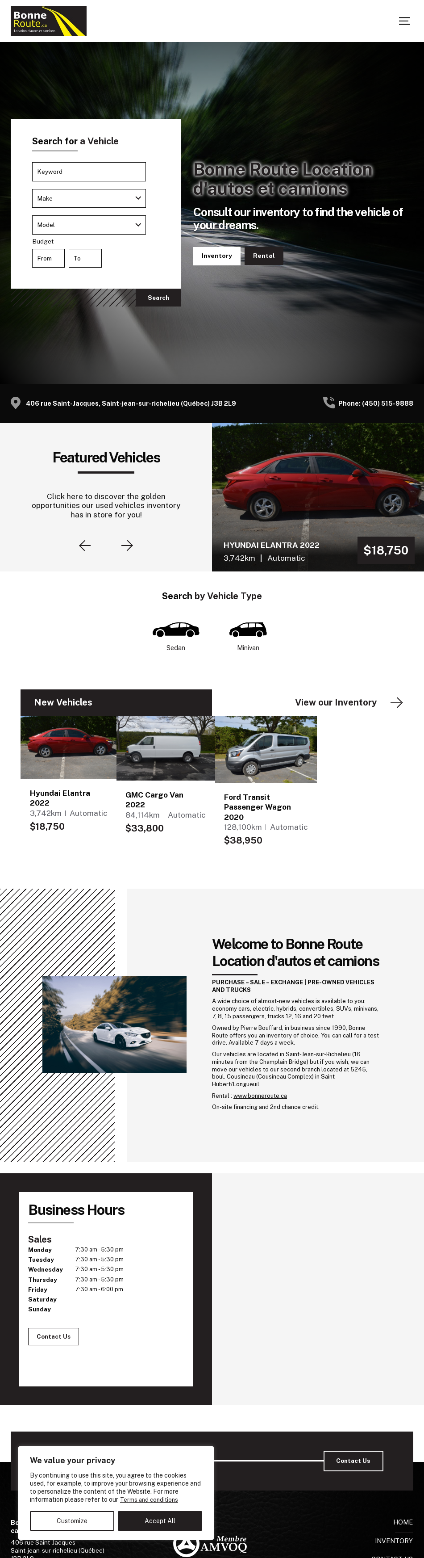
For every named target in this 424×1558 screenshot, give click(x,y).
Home (403, 1523)
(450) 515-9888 (387, 403)
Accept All (160, 1520)
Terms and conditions (150, 1499)
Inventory (217, 256)
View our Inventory (336, 704)
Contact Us (265, 256)
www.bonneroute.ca (260, 1096)
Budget (96, 255)
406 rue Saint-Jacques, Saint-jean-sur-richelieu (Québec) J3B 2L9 (131, 403)
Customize (72, 1520)
